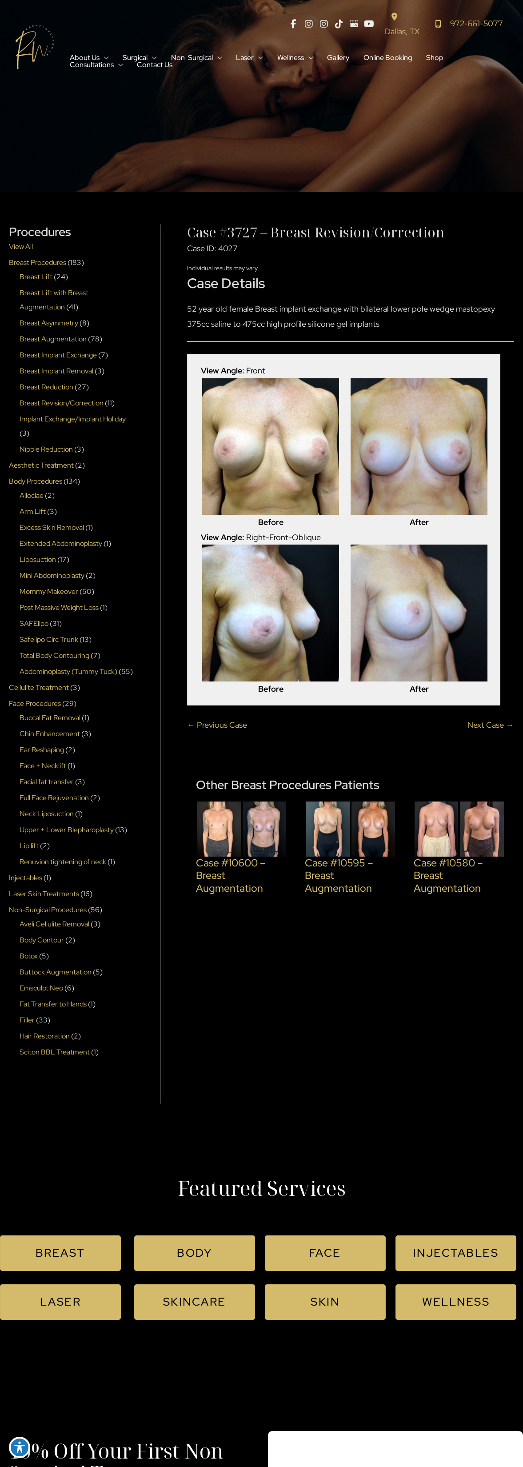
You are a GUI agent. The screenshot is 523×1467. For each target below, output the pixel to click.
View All (21, 248)
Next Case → (490, 726)
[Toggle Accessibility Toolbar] (19, 1447)
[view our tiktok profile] (338, 24)
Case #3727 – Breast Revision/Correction (318, 233)
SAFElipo (34, 624)
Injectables (25, 879)
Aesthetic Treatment (41, 466)
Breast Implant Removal (56, 372)
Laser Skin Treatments (44, 895)
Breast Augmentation (53, 340)
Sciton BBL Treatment (55, 1053)
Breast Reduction (46, 388)
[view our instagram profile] (308, 24)
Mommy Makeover (49, 592)
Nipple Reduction (46, 450)
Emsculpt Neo (41, 989)
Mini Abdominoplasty (52, 576)
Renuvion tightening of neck (63, 863)
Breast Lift (36, 278)
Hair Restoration (45, 1037)
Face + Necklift (43, 767)
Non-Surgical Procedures (48, 911)
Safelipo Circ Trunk (49, 640)
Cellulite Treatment (39, 688)
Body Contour (42, 941)
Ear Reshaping (42, 751)
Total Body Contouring (54, 656)
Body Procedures (35, 482)
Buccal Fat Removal (50, 719)
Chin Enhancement (50, 735)
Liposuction (38, 560)
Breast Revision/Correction (62, 404)
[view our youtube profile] (368, 24)
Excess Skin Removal (52, 528)
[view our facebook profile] (293, 24)
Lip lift (29, 847)
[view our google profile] (353, 24)
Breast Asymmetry (49, 324)
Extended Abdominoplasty (61, 544)
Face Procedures (35, 704)
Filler (27, 1021)
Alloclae (32, 496)
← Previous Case (217, 726)
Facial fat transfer (47, 783)
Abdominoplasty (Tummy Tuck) (68, 672)
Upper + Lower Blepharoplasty (67, 831)
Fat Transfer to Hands (53, 1005)
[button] (104, 58)
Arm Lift (33, 512)
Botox (29, 957)
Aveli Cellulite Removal (54, 925)
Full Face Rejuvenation (54, 799)
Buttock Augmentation (56, 973)
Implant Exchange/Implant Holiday (73, 420)
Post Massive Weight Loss (59, 608)
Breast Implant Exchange (58, 356)
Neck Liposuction (47, 815)
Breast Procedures (37, 264)
